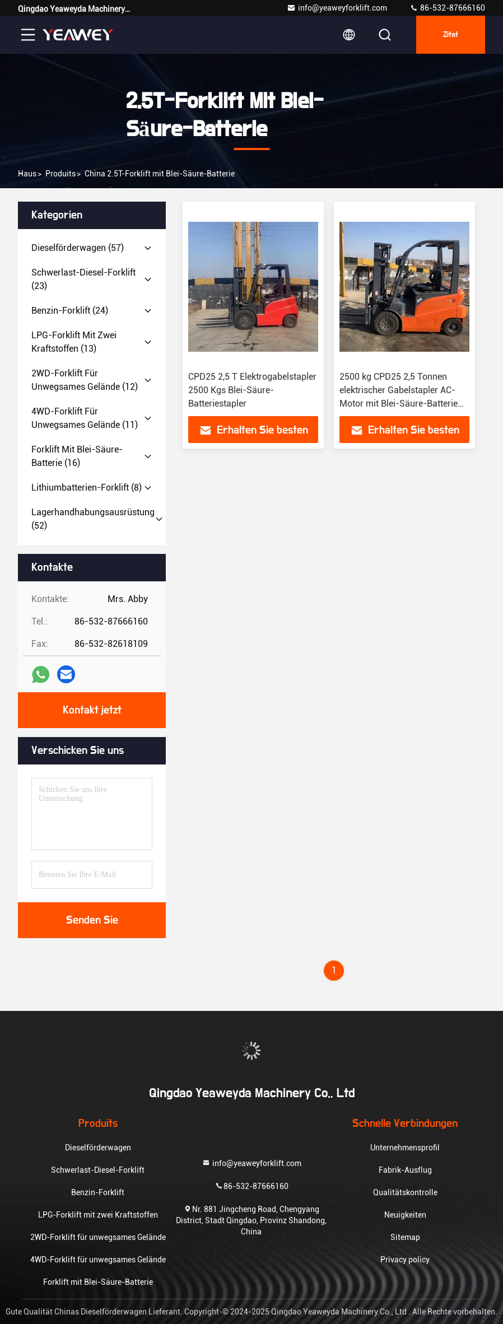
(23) (83, 279)
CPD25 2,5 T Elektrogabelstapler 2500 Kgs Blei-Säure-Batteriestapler (252, 390)
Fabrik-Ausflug (405, 1170)
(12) (84, 380)
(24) (69, 310)
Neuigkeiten (405, 1214)
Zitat (450, 35)
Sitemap (405, 1237)
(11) (84, 418)
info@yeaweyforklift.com (337, 7)
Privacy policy (405, 1259)
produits (60, 173)
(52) (93, 519)
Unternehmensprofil (405, 1147)
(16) (77, 456)
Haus (27, 173)
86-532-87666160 (447, 7)
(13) (74, 342)
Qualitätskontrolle (405, 1192)
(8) (86, 487)
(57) (77, 248)
